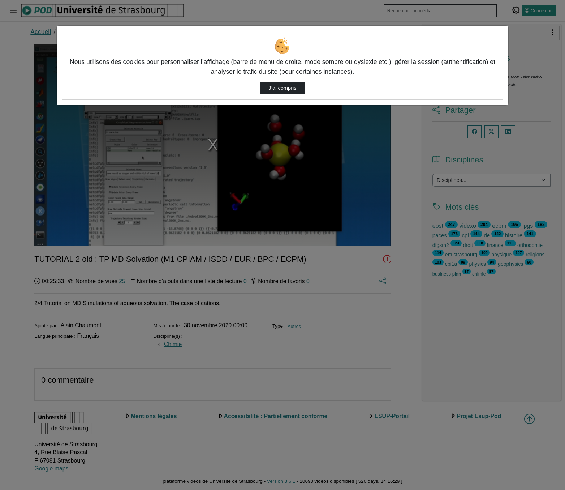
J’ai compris (282, 88)
